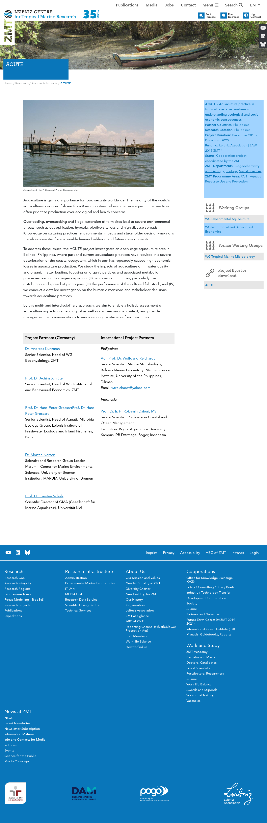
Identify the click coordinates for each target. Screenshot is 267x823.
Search (234, 5)
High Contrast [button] (255, 15)
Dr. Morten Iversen (40, 454)
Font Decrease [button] (233, 15)
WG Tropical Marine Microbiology (230, 256)
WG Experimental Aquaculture (227, 219)
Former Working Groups (234, 245)
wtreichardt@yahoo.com (131, 387)
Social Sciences (250, 171)
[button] (255, 5)
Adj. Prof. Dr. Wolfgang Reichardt (128, 358)
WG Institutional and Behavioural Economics (229, 229)
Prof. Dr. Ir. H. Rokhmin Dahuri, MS (128, 411)
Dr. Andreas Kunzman (42, 348)
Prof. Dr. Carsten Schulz (44, 496)
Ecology (232, 171)
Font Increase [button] (211, 15)
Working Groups (227, 207)
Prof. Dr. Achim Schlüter (44, 378)
